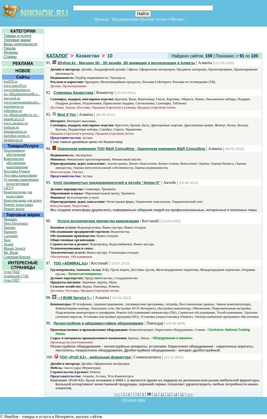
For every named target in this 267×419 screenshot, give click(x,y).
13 (169, 394)
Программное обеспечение (15, 152)
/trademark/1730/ (16, 276)
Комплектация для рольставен (18, 194)
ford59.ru (10, 81)
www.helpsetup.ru (17, 90)
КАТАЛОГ (57, 55)
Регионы (11, 52)
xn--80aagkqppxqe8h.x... (22, 94)
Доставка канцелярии (20, 175)
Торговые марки (17, 40)
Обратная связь (133, 400)
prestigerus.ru (14, 107)
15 (182, 394)
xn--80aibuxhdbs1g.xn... (21, 115)
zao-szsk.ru (12, 98)
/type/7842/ (12, 272)
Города (10, 48)
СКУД (8, 188)
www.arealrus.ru (16, 123)
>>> (190, 394)
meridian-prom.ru (16, 136)
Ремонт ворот (14, 209)
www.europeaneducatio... (22, 102)
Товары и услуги (17, 36)
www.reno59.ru (15, 86)
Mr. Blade (11, 253)
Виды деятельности (20, 44)
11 (155, 394)
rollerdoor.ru (13, 111)
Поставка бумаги (17, 171)
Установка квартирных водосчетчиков (21, 182)
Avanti (8, 244)
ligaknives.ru (13, 140)
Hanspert (10, 232)
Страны (10, 57)
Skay (7, 240)
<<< (117, 394)
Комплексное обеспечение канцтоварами (16, 163)
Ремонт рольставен (18, 205)
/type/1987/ (12, 280)
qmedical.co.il (14, 119)
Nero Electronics (16, 223)
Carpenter (11, 236)
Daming (9, 228)
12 (162, 394)
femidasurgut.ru (15, 132)
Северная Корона (17, 257)
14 (175, 394)
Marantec (10, 219)
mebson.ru (11, 127)
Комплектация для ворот (23, 200)
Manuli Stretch (15, 248)
